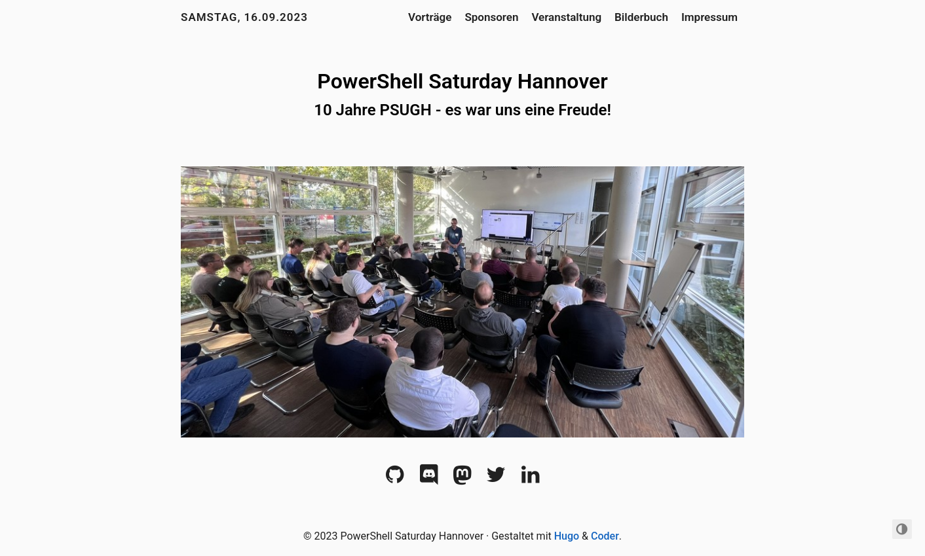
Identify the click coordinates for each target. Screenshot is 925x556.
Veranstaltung (566, 17)
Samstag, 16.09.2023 (244, 17)
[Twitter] (496, 478)
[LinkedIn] (530, 478)
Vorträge (429, 17)
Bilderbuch (641, 17)
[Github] (395, 478)
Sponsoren (491, 17)
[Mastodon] (462, 478)
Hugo (566, 536)
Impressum (709, 17)
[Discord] (429, 478)
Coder (605, 536)
